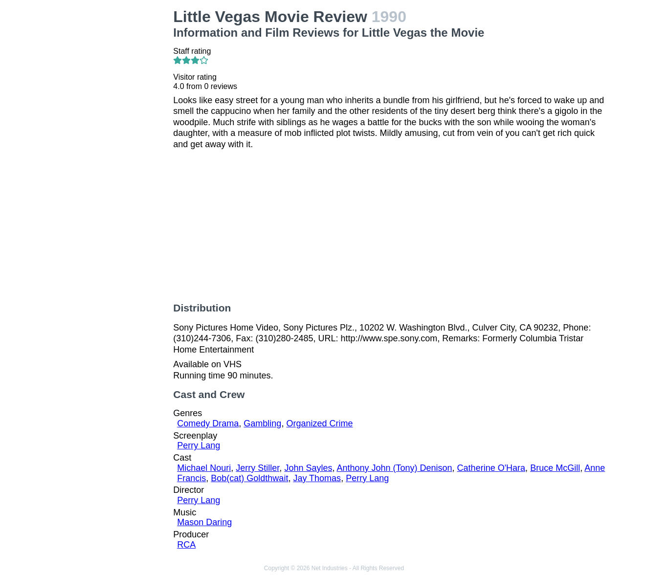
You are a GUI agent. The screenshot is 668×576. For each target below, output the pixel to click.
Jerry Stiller (257, 468)
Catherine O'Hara (491, 468)
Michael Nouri (204, 468)
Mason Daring (204, 522)
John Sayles (308, 468)
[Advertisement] (116, 154)
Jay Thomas (317, 478)
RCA (186, 545)
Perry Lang (198, 445)
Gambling (262, 423)
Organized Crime (319, 423)
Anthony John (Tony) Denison (394, 468)
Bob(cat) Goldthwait (249, 478)
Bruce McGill (555, 468)
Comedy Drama (208, 423)
